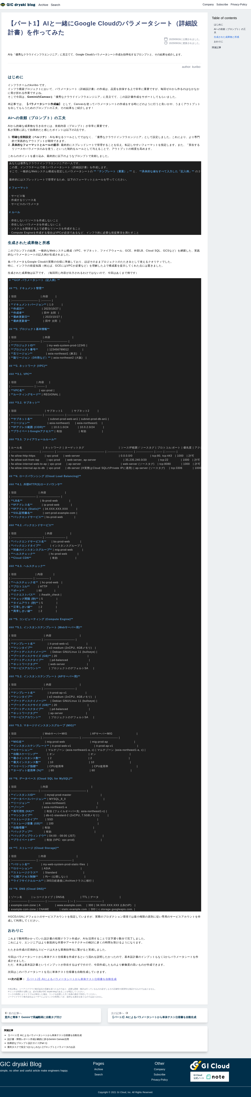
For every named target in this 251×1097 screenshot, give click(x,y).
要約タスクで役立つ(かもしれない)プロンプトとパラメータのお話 (41, 1047)
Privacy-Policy (239, 4)
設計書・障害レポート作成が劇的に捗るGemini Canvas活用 (38, 1039)
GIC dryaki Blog (21, 1064)
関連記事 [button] (216, 47)
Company (208, 4)
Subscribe (222, 4)
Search (55, 5)
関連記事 (8, 1030)
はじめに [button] (218, 24)
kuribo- (196, 66)
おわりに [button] (218, 41)
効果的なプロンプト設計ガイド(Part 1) (27, 1043)
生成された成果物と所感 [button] (226, 37)
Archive (43, 5)
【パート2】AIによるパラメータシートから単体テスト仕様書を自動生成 (71, 979)
